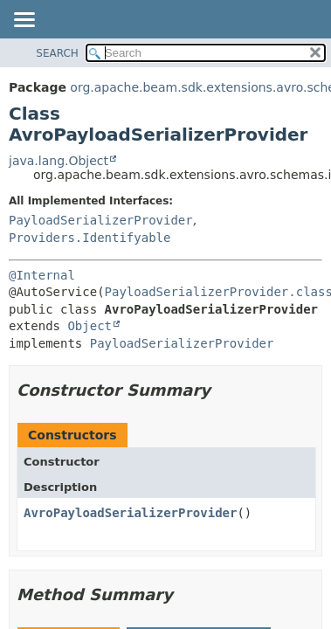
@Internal (42, 275)
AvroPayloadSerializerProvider (130, 513)
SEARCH (57, 53)
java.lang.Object (58, 161)
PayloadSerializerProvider (101, 220)
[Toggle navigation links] (23, 21)
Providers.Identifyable (89, 238)
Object (89, 326)
